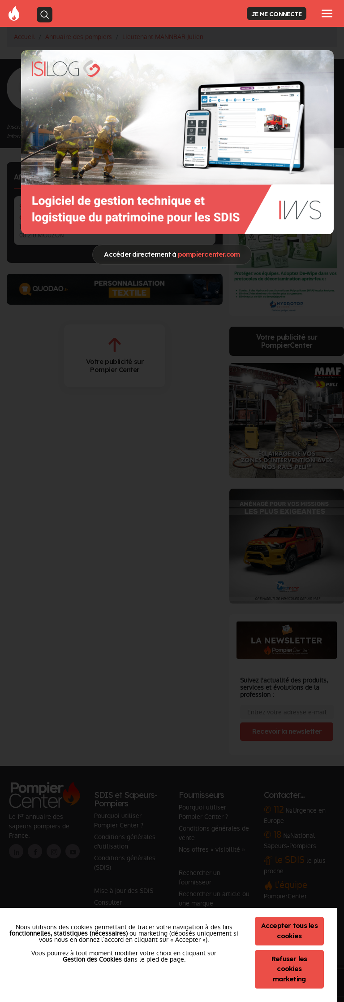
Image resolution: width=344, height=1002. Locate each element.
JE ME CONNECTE (276, 14)
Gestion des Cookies (92, 959)
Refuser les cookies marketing (289, 969)
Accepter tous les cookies (289, 930)
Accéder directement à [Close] (172, 254)
